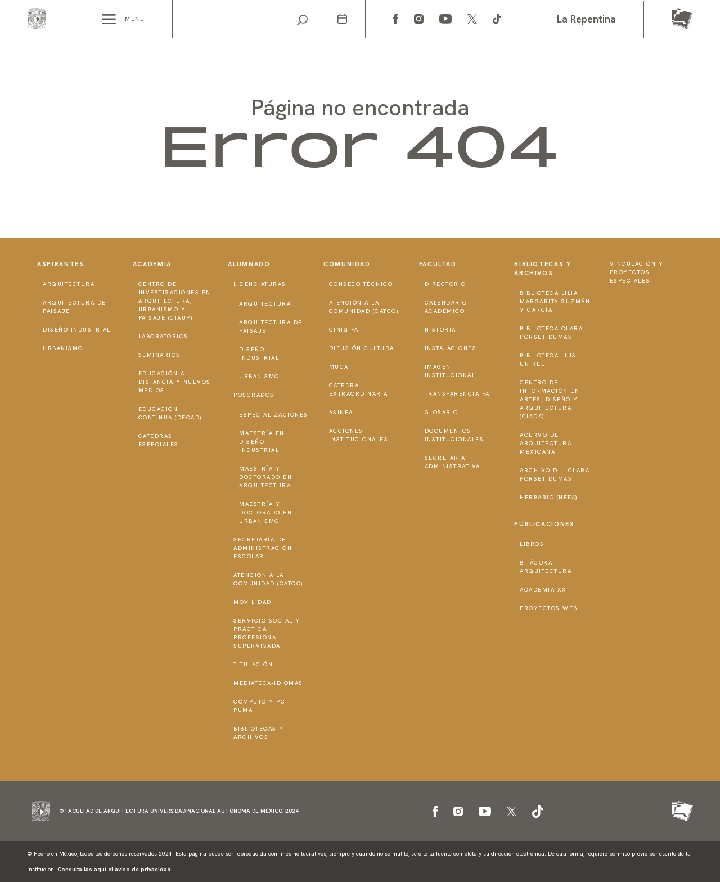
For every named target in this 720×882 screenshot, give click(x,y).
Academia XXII (546, 589)
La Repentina (586, 18)
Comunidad (347, 264)
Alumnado (249, 264)
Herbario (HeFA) (549, 497)
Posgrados (253, 395)
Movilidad (252, 602)
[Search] (246, 19)
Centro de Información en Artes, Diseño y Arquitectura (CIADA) (549, 399)
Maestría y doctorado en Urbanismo (265, 512)
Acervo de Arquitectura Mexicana (546, 443)
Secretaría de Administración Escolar (262, 548)
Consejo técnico (361, 284)
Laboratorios (163, 336)
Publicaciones (544, 524)
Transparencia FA (457, 393)
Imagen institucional (450, 371)
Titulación (253, 664)
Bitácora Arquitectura (546, 567)
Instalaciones (451, 348)
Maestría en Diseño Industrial (262, 441)
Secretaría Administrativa (452, 462)
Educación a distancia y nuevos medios (174, 382)
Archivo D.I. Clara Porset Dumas (555, 474)
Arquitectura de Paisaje (74, 307)
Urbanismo (63, 348)
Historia (440, 329)
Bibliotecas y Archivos (258, 733)
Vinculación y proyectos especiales (637, 272)
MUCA (339, 366)
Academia (152, 264)
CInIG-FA (344, 329)
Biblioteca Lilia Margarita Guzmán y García (555, 301)
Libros (532, 544)
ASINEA (341, 412)
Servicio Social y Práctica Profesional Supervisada (266, 633)
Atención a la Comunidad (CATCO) (268, 579)
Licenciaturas (259, 284)
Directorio (445, 284)
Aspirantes (60, 264)
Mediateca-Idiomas (268, 683)
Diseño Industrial (77, 329)
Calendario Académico (446, 307)
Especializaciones (273, 414)
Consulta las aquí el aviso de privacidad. (115, 869)
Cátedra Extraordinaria (358, 389)
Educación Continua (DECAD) (170, 413)
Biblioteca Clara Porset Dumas (551, 333)
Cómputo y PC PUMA (259, 706)
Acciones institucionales (359, 435)
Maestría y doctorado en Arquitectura (265, 477)
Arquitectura (68, 284)
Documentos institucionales (454, 435)
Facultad (438, 264)
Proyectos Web (549, 608)
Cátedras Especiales (158, 440)
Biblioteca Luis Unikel (548, 360)
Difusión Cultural (363, 348)
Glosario (441, 412)
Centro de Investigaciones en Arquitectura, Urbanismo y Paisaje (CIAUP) (174, 300)
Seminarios (159, 355)
